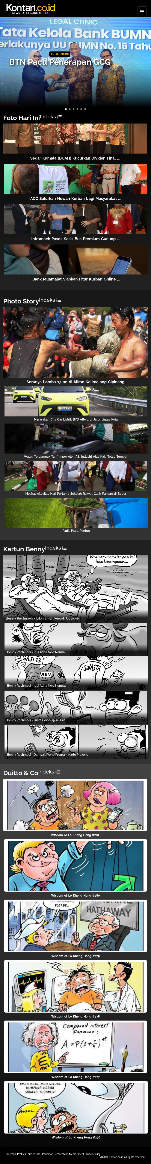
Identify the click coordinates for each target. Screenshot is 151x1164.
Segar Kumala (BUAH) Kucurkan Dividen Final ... (75, 158)
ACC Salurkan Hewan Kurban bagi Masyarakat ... (75, 198)
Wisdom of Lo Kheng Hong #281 (75, 835)
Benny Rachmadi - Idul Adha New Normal (36, 652)
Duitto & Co (20, 773)
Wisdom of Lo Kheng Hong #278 (75, 1016)
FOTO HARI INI (60, 54)
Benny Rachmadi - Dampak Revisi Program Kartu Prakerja (47, 754)
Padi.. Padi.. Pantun (76, 530)
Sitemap (11, 1154)
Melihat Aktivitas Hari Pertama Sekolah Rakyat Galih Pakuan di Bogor (75, 493)
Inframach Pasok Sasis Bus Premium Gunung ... (75, 239)
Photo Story (21, 301)
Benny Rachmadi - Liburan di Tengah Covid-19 (43, 618)
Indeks (50, 116)
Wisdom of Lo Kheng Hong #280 (75, 895)
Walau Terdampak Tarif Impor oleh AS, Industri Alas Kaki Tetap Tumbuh (76, 456)
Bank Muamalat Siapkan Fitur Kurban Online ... (76, 279)
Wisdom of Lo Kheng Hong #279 (75, 956)
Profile (20, 1154)
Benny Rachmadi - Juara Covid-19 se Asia (36, 720)
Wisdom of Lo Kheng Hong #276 (76, 1137)
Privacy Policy (92, 1154)
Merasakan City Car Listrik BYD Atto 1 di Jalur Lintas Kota (76, 419)
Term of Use (33, 1154)
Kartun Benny (24, 549)
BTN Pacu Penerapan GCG (60, 62)
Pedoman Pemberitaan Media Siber (62, 1154)
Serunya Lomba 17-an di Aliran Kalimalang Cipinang (75, 382)
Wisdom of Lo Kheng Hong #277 (75, 1077)
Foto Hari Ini (21, 118)
